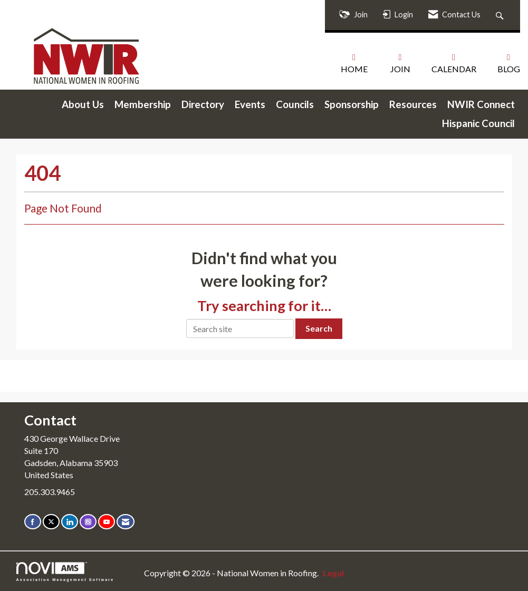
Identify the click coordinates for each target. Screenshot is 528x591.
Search (318, 328)
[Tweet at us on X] (51, 521)
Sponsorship (351, 104)
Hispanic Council (478, 123)
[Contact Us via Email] (126, 521)
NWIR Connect (481, 104)
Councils (295, 104)
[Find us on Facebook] (32, 521)
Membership (142, 104)
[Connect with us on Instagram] (88, 521)
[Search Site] (501, 15)
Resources (413, 104)
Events (250, 104)
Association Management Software (65, 572)
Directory (202, 104)
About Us (83, 104)
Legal (333, 573)
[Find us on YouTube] (106, 521)
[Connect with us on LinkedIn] (69, 521)
